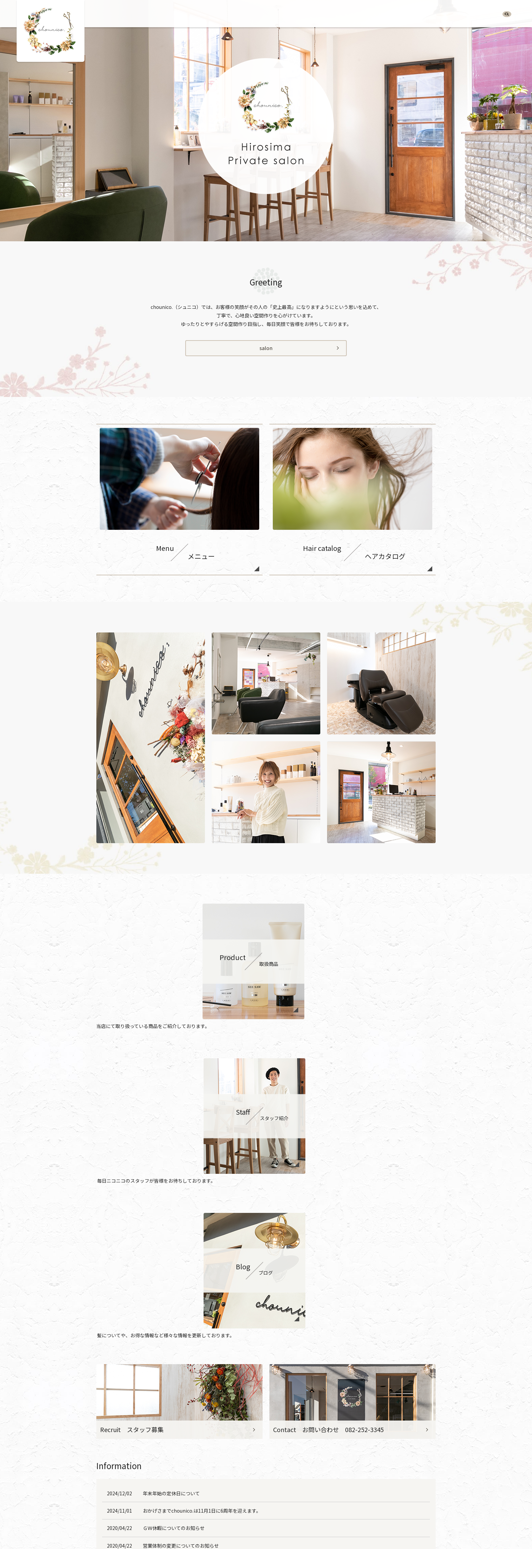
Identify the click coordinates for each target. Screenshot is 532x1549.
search (506, 16)
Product (421, 15)
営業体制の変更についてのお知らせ (181, 1248)
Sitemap (367, 1517)
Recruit (484, 15)
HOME (317, 15)
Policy (343, 1517)
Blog (462, 15)
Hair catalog (389, 15)
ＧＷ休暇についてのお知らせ (174, 1230)
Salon (339, 15)
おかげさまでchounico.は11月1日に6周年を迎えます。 (202, 1212)
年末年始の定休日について (171, 1195)
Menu (360, 15)
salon (266, 348)
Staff (443, 15)
